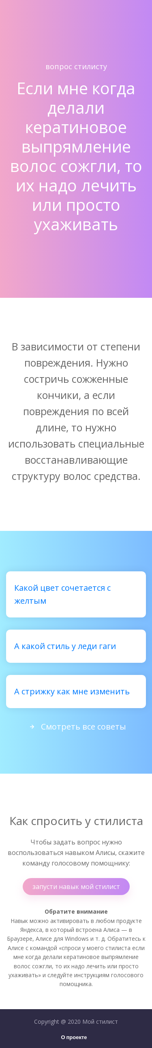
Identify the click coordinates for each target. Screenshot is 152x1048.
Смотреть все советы (76, 726)
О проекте (74, 1037)
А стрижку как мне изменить (72, 691)
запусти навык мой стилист (76, 886)
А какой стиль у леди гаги (65, 646)
